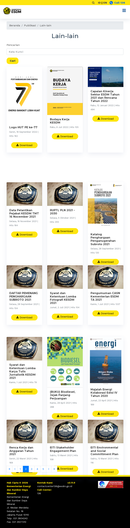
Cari (12, 60)
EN (105, 2)
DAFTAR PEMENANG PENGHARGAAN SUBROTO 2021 (23, 309)
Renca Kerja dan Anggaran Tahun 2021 (21, 464)
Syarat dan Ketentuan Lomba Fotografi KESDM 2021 (63, 311)
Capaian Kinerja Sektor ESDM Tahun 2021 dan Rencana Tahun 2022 (105, 96)
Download (24, 145)
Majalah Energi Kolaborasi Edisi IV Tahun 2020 (104, 412)
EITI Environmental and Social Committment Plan (104, 464)
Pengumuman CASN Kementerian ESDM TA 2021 (105, 309)
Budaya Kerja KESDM (59, 121)
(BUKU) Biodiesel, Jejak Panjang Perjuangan (62, 414)
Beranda (14, 25)
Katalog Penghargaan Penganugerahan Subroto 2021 (103, 258)
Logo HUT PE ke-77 (23, 127)
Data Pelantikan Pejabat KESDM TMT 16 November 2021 (24, 232)
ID (99, 2)
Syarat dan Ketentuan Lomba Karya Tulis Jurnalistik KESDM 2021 (22, 390)
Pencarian (13, 45)
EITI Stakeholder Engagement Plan (63, 462)
